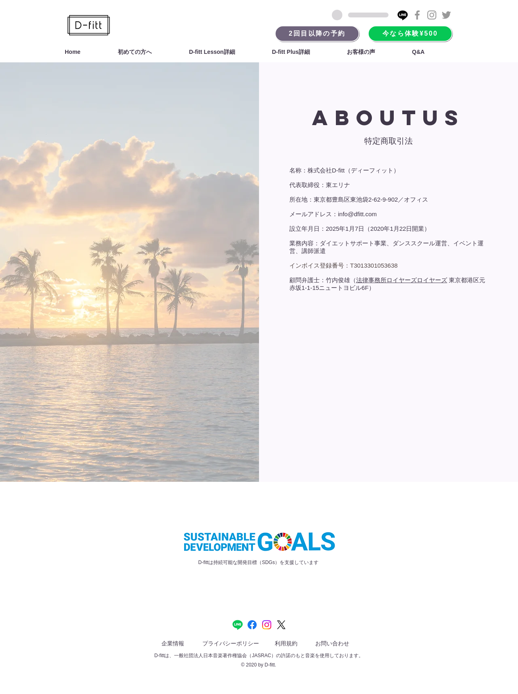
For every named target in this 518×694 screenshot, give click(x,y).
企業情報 (172, 643)
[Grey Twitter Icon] (446, 15)
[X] (281, 625)
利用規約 (286, 643)
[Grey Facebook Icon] (417, 15)
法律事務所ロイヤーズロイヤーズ (401, 280)
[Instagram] (267, 625)
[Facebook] (252, 625)
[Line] (403, 15)
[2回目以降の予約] (317, 34)
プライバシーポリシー (230, 643)
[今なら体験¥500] (410, 34)
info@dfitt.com (357, 214)
